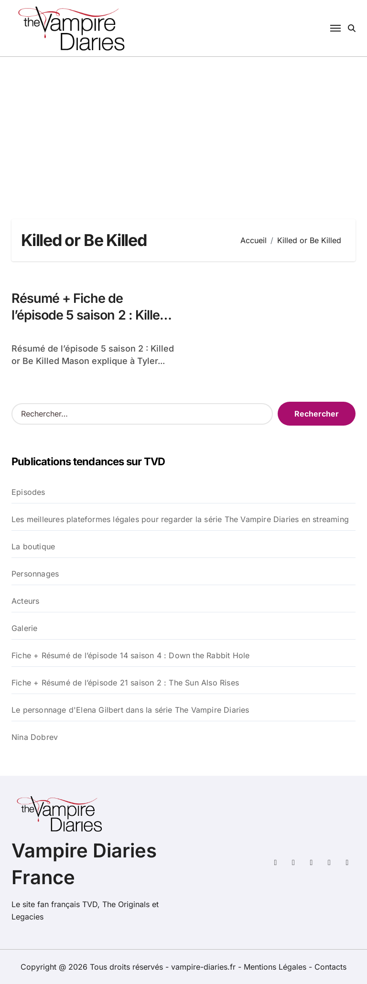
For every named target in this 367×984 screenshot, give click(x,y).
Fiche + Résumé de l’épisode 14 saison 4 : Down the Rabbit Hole (130, 655)
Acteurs (25, 601)
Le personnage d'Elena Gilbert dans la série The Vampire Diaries (130, 710)
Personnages (35, 573)
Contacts (330, 967)
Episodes (28, 492)
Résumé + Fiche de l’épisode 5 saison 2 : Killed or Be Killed (89, 315)
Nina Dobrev (34, 737)
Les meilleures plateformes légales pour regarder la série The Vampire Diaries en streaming (180, 519)
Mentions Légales (276, 967)
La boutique (33, 546)
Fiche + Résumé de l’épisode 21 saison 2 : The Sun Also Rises (125, 682)
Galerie (24, 628)
